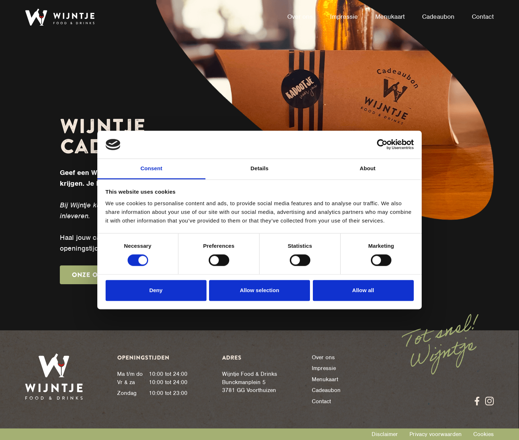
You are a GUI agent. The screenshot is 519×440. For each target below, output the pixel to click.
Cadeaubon (326, 390)
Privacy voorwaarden (435, 434)
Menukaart (325, 379)
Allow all (363, 290)
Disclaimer (385, 434)
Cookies (483, 434)
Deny (156, 290)
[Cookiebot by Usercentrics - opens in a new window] (382, 144)
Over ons (323, 357)
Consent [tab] (152, 168)
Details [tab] (259, 168)
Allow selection (259, 290)
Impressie (324, 368)
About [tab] (368, 168)
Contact (321, 401)
